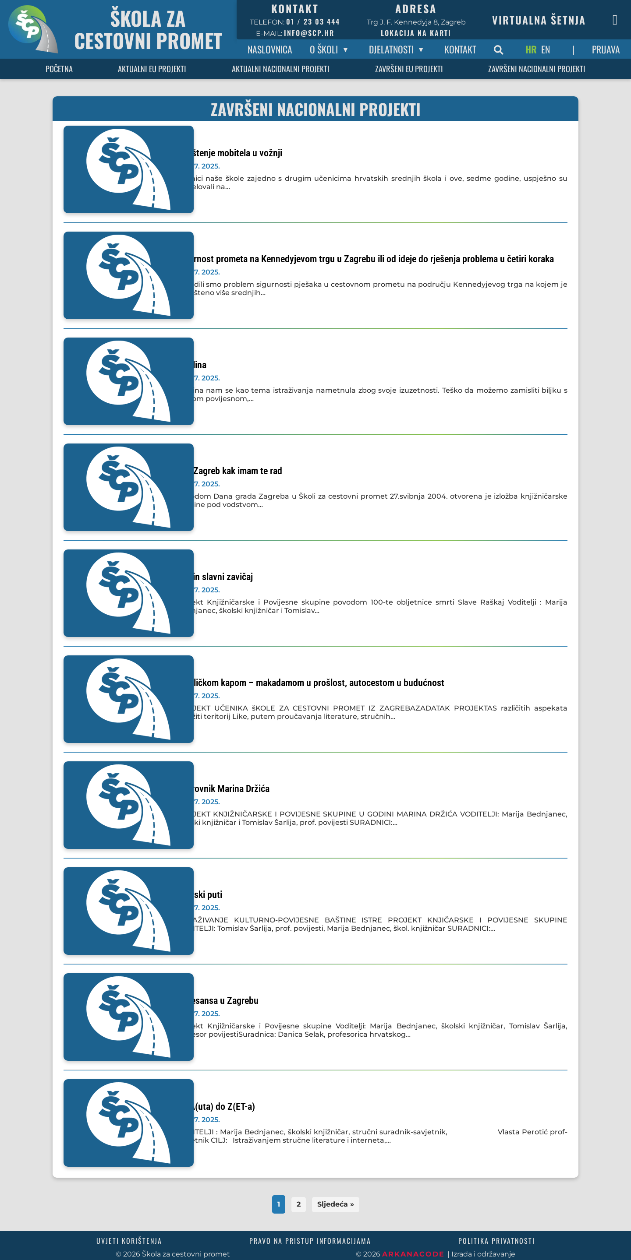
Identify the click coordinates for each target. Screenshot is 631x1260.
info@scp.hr (309, 33)
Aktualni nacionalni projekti (281, 68)
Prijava (606, 49)
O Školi (324, 49)
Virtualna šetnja (539, 20)
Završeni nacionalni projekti (536, 68)
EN (545, 49)
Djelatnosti (391, 49)
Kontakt (460, 49)
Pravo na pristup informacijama (310, 1240)
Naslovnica (270, 49)
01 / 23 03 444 (313, 21)
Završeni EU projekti (409, 68)
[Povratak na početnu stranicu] (118, 29)
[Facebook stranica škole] (615, 20)
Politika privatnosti (496, 1240)
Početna (59, 68)
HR (531, 49)
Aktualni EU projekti (152, 68)
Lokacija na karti (416, 33)
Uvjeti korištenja (129, 1240)
